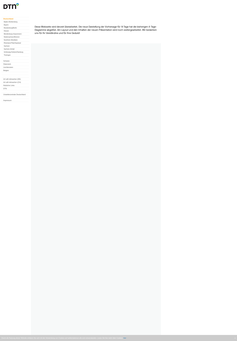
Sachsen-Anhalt (9, 49)
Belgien (6, 70)
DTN (5, 88)
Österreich (7, 64)
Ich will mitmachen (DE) (12, 79)
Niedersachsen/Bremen (12, 37)
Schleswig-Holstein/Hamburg (13, 52)
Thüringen (7, 55)
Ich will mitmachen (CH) (12, 82)
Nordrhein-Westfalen (11, 40)
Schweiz (6, 61)
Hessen (6, 31)
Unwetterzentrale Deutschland (14, 94)
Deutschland (8, 19)
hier (124, 338)
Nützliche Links (9, 85)
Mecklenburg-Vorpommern (13, 34)
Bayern (6, 25)
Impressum (7, 100)
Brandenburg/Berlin (10, 28)
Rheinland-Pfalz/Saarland (12, 43)
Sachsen (7, 46)
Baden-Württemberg (10, 22)
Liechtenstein (8, 67)
